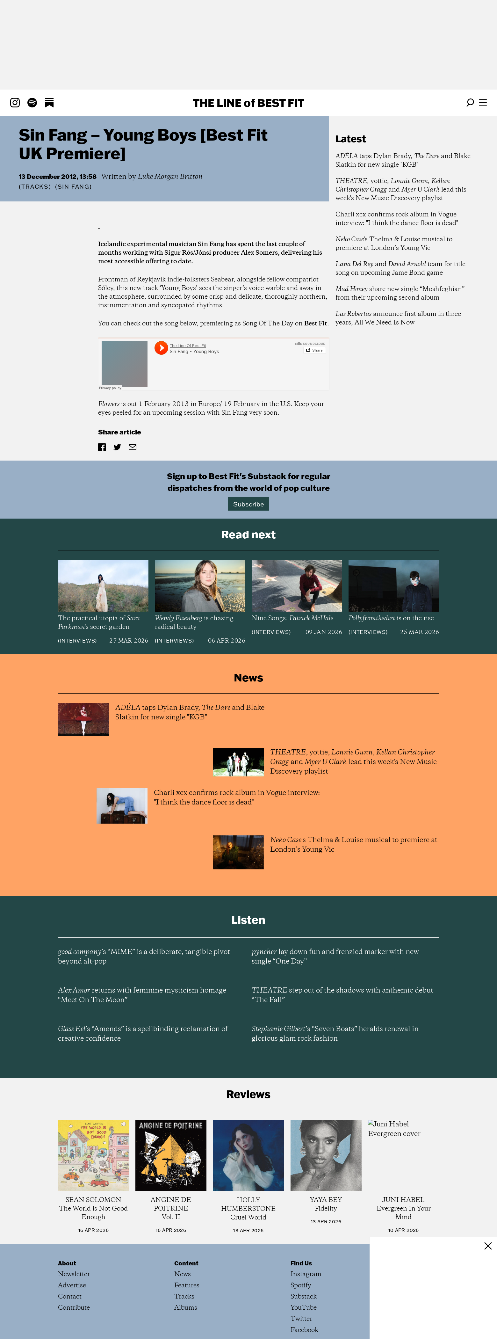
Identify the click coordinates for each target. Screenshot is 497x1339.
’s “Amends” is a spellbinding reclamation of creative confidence (143, 1034)
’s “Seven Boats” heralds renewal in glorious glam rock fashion (335, 1034)
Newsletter (74, 1274)
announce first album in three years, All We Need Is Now (398, 318)
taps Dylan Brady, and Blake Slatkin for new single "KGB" (403, 160)
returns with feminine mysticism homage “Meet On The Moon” (142, 995)
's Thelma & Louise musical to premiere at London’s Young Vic (393, 243)
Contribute (74, 1308)
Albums (185, 1308)
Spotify (301, 1285)
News (182, 1274)
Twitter (301, 1319)
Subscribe (248, 504)
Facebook (304, 1330)
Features (186, 1285)
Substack (304, 1296)
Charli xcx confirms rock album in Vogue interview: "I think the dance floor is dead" (396, 219)
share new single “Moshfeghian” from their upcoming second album (400, 293)
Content (186, 1263)
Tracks (35, 186)
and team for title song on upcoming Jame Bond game (400, 268)
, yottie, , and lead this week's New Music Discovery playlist (400, 190)
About (67, 1263)
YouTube (304, 1308)
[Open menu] (483, 102)
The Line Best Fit (248, 102)
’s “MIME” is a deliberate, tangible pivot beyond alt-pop (144, 956)
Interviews (77, 640)
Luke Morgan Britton (170, 177)
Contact (70, 1296)
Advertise (72, 1285)
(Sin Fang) (73, 186)
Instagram (306, 1274)
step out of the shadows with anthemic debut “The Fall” (342, 995)
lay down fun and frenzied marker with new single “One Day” (335, 956)
